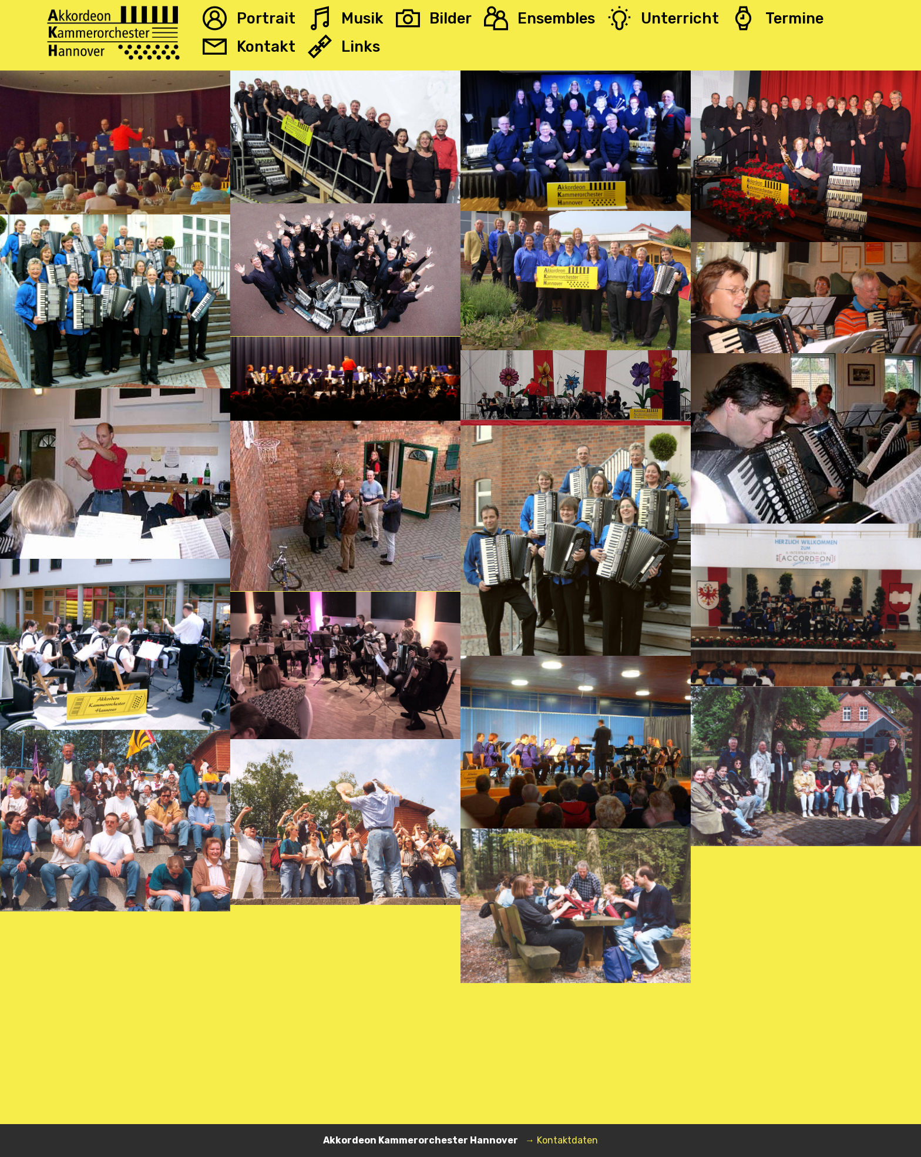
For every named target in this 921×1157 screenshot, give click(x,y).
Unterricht (663, 18)
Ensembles (539, 18)
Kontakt (249, 46)
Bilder (434, 18)
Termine (777, 18)
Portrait (249, 18)
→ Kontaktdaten (561, 1140)
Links (344, 46)
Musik (346, 18)
